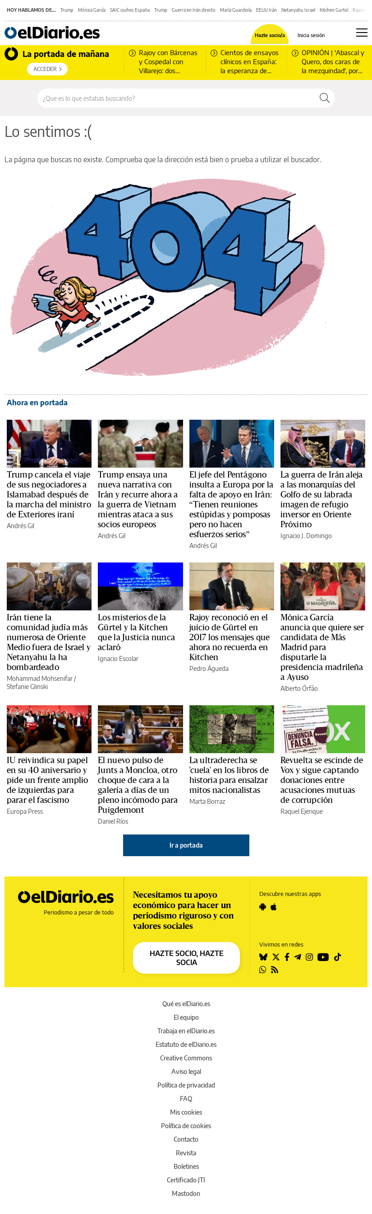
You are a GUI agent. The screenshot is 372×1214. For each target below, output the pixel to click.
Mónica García (92, 10)
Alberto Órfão (299, 688)
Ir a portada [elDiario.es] (186, 845)
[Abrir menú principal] (361, 32)
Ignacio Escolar (118, 658)
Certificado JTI (186, 1180)
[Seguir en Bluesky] (263, 957)
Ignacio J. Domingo (306, 535)
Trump (66, 10)
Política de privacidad (186, 1085)
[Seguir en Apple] (274, 907)
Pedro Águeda (209, 668)
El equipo (186, 1017)
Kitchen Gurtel (334, 10)
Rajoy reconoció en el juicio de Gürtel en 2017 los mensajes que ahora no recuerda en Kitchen (229, 637)
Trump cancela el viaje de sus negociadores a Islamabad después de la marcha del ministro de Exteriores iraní (49, 494)
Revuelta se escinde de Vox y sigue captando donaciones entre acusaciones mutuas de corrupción (321, 780)
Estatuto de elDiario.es (186, 1044)
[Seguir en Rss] (274, 970)
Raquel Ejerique (301, 811)
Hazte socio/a (270, 35)
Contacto (186, 1139)
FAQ (186, 1098)
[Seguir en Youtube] (323, 957)
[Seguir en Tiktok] (338, 957)
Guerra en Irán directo (194, 10)
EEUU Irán (266, 10)
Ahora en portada (37, 402)
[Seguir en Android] (262, 907)
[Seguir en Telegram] (297, 957)
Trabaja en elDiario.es (186, 1031)
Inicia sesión (311, 35)
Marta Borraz (207, 801)
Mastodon (186, 1193)
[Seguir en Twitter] (276, 957)
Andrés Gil (20, 526)
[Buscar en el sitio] (176, 98)
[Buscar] (324, 98)
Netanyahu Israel (298, 10)
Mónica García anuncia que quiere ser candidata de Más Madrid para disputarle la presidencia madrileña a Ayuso (322, 647)
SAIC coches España (130, 10)
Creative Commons (186, 1058)
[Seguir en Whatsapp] (262, 970)
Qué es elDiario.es (186, 1004)
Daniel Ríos (113, 821)
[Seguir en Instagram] (309, 957)
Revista (186, 1153)
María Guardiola (236, 10)
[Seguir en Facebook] (287, 957)
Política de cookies (186, 1126)
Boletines (186, 1166)
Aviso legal (186, 1071)
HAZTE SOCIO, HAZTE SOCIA (187, 958)
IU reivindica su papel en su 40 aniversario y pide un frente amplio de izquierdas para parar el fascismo (47, 780)
